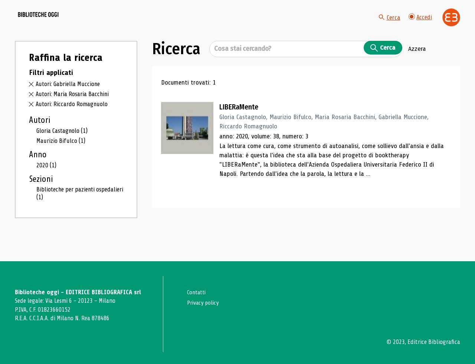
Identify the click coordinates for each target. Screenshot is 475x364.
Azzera (417, 66)
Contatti (197, 292)
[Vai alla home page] (56, 26)
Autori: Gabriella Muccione (70, 101)
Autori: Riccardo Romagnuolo (74, 121)
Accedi (419, 26)
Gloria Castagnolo (64, 148)
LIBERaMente (244, 124)
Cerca (388, 26)
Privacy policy (204, 302)
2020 (47, 183)
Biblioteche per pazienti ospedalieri (67, 212)
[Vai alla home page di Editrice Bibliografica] (451, 26)
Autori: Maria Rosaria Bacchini (75, 111)
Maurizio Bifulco (62, 158)
